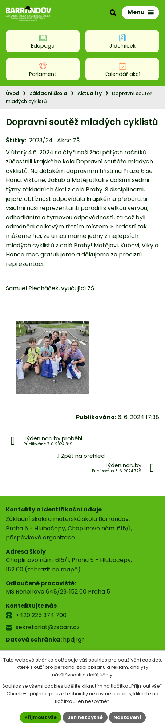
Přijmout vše (40, 717)
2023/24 (41, 140)
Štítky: (16, 140)
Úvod (12, 93)
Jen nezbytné (85, 717)
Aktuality (89, 93)
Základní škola (48, 93)
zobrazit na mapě (52, 569)
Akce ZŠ (68, 140)
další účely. (100, 675)
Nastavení (127, 717)
